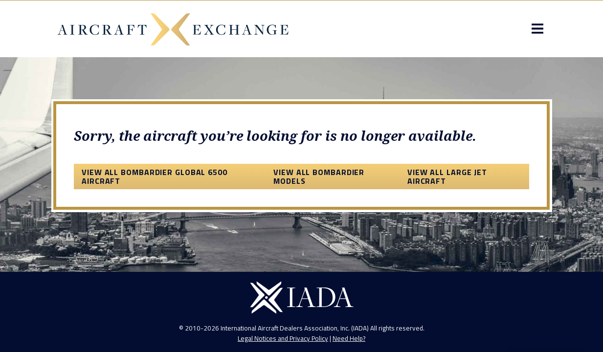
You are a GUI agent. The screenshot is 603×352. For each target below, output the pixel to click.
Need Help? (349, 338)
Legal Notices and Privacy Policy (283, 338)
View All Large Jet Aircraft (447, 176)
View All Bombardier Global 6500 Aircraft (154, 176)
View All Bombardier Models (318, 176)
